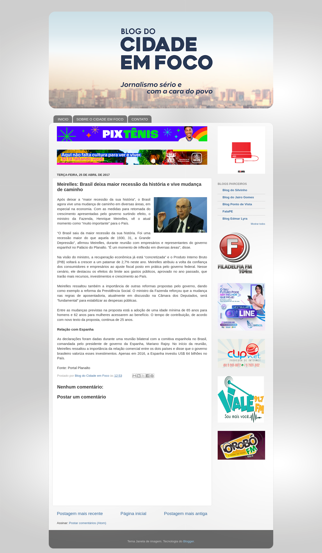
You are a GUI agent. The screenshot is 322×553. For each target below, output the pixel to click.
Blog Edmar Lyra (235, 218)
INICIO (63, 119)
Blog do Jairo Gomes (238, 197)
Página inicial (133, 513)
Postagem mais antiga (185, 513)
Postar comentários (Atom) (87, 523)
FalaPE (228, 211)
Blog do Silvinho (235, 190)
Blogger (188, 541)
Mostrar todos (258, 224)
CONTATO (139, 119)
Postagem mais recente (80, 513)
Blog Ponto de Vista (237, 204)
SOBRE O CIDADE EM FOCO (99, 119)
